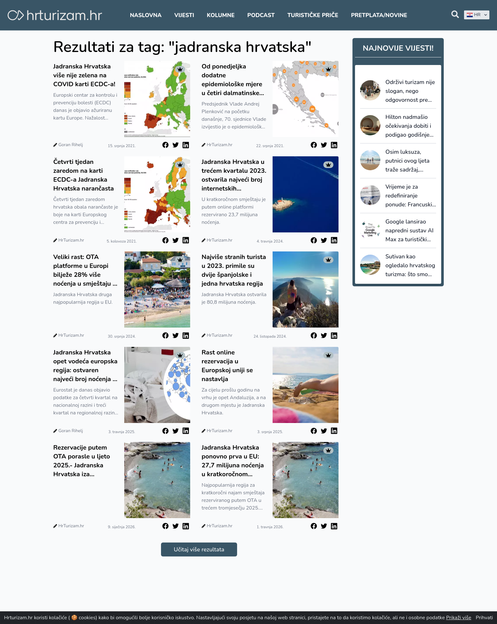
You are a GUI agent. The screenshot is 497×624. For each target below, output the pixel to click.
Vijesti (184, 15)
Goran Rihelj (70, 145)
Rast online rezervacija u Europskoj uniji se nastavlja (227, 365)
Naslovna (146, 15)
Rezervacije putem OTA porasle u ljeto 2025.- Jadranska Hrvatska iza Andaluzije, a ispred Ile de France (82, 461)
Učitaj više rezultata (199, 549)
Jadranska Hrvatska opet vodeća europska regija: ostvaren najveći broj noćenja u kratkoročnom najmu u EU (85, 366)
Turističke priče (313, 15)
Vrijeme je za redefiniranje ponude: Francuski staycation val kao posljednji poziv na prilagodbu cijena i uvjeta (409, 196)
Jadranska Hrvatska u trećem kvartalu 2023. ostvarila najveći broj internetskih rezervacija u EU (234, 175)
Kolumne (221, 15)
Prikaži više (458, 617)
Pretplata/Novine (379, 15)
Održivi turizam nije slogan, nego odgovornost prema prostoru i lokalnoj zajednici (410, 91)
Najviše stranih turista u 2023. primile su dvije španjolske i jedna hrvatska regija (234, 270)
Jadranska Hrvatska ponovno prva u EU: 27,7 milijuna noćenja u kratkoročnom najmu (233, 461)
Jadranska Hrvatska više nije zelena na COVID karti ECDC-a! (84, 75)
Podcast (260, 15)
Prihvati (484, 617)
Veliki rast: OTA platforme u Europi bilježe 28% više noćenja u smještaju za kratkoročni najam (86, 270)
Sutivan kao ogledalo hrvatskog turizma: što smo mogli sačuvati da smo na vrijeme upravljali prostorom (410, 266)
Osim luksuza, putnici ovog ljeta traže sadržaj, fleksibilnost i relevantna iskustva (410, 161)
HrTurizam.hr (219, 145)
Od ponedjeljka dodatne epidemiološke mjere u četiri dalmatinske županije (232, 80)
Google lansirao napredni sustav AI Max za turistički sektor (409, 231)
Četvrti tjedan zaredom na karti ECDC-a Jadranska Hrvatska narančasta (83, 175)
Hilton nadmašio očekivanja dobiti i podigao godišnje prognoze (408, 126)
